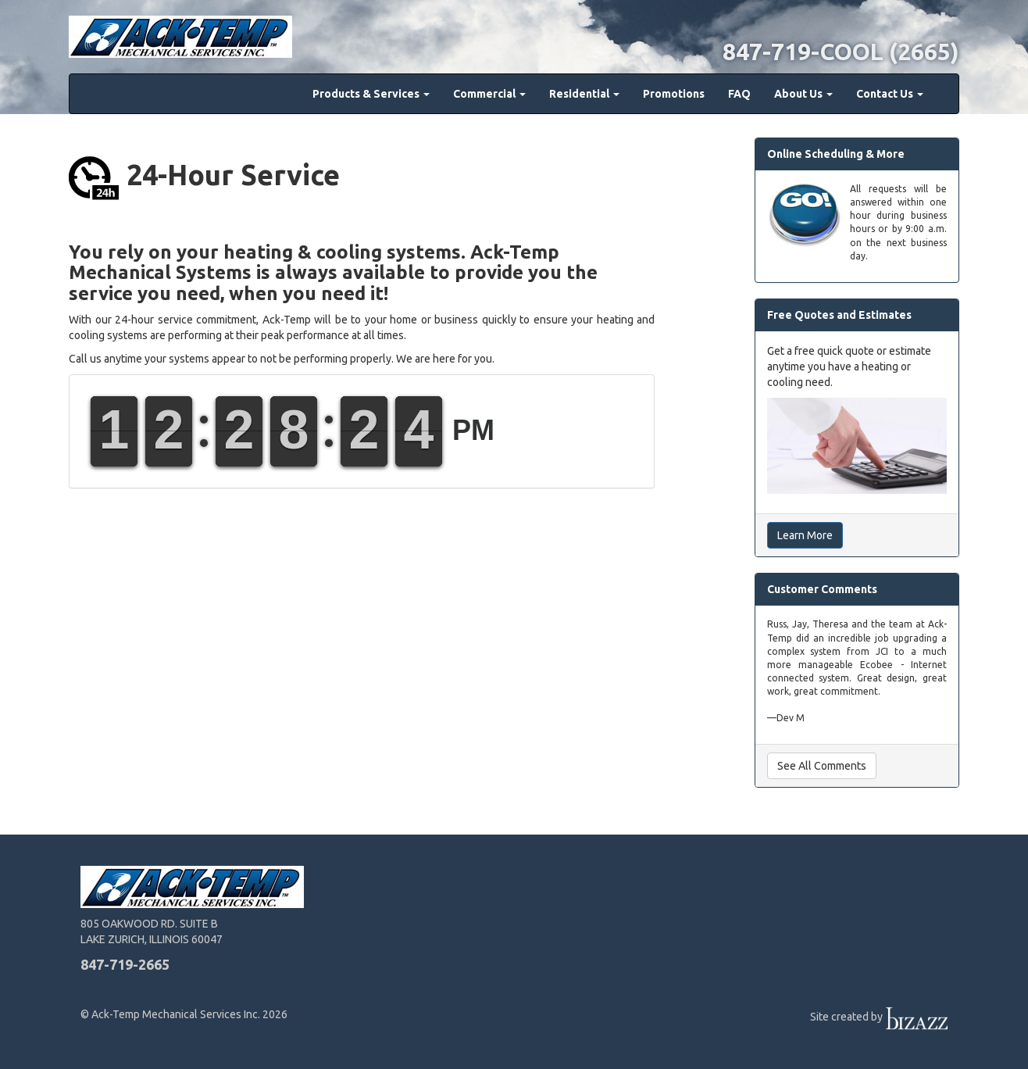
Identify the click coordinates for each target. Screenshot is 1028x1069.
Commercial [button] (489, 94)
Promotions (674, 94)
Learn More (805, 535)
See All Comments (821, 766)
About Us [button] (803, 94)
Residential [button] (584, 94)
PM (473, 430)
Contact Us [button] (889, 94)
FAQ (739, 94)
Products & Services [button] (371, 94)
